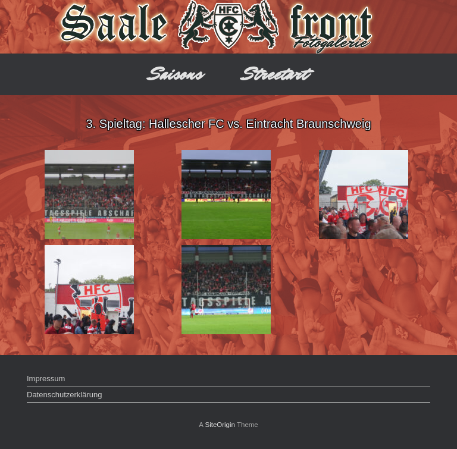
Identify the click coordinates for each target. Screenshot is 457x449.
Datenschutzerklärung (64, 394)
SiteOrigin (220, 424)
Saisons (176, 74)
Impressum (46, 378)
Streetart (275, 74)
